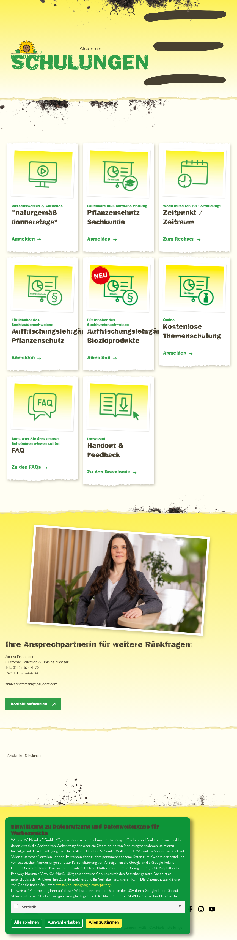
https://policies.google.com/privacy (83, 885)
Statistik (29, 907)
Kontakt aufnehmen (29, 704)
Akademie (164, 17)
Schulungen (33, 756)
